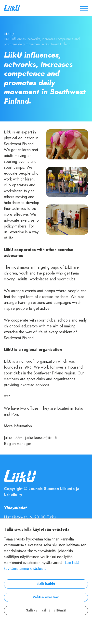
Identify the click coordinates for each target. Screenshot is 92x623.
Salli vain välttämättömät (46, 610)
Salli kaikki (46, 584)
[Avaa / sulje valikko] (84, 8)
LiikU (7, 34)
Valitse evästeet (46, 597)
